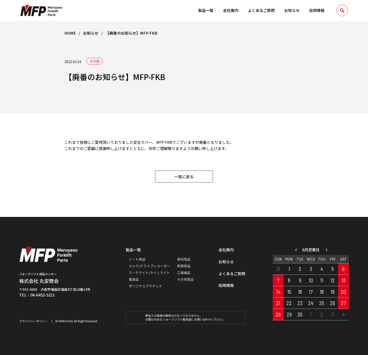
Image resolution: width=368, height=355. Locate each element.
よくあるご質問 (261, 10)
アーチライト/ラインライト (149, 272)
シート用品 (137, 259)
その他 (94, 61)
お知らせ (292, 10)
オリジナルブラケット (145, 286)
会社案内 (230, 10)
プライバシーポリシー (33, 321)
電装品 (134, 279)
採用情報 (316, 10)
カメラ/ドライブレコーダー (149, 266)
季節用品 (183, 266)
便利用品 (183, 259)
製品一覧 (205, 10)
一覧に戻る (184, 176)
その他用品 (185, 279)
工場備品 (183, 272)
